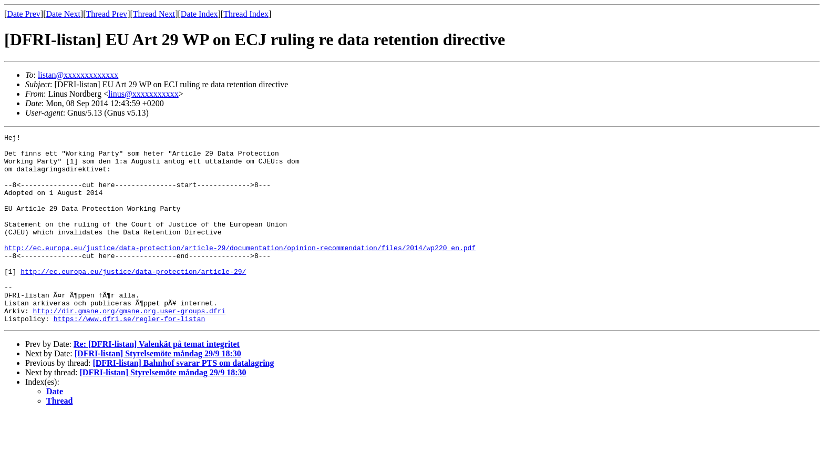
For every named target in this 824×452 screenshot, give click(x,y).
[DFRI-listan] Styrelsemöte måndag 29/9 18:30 (158, 391)
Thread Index (246, 13)
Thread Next (154, 13)
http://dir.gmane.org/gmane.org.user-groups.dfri (129, 347)
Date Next (63, 13)
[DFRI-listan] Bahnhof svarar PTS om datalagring (183, 400)
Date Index (199, 13)
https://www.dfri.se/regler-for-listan (129, 356)
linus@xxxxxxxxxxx (143, 93)
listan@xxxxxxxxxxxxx (78, 74)
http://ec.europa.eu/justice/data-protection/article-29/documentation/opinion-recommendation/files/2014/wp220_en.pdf (240, 271)
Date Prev (23, 13)
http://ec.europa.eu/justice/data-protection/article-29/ (133, 299)
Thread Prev (106, 13)
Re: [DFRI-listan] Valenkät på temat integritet (157, 381)
